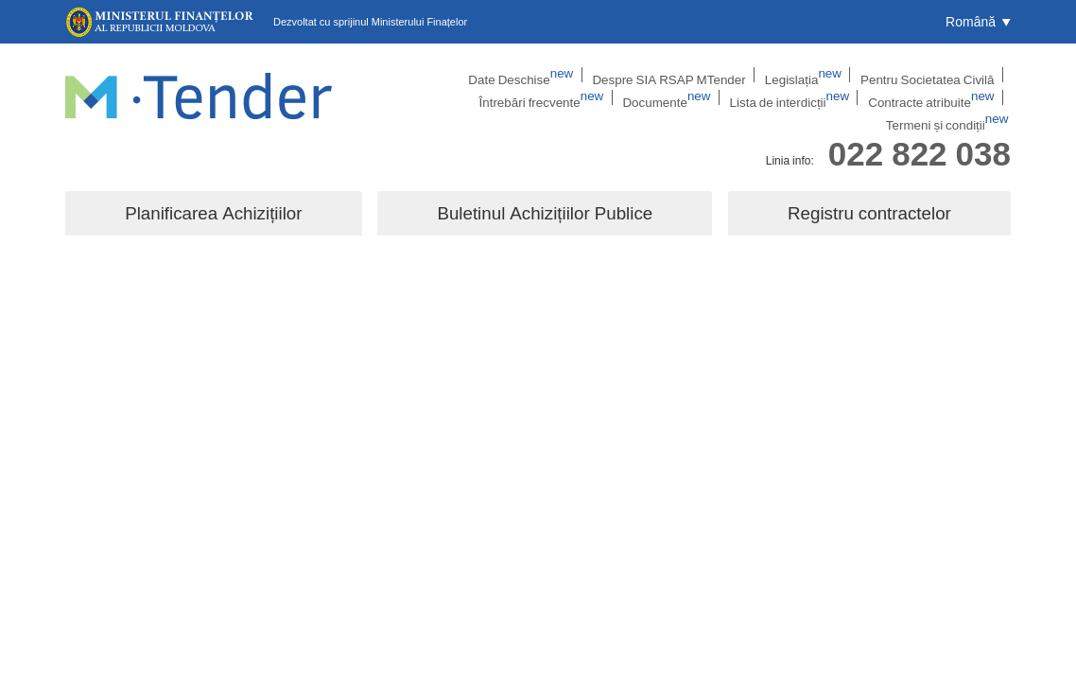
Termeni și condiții (955, 99)
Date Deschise (424, 74)
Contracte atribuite (824, 99)
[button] (978, 22)
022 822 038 (919, 136)
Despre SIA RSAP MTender (561, 74)
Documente (580, 99)
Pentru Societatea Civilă (798, 74)
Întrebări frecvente (935, 74)
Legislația (684, 74)
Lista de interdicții (693, 99)
